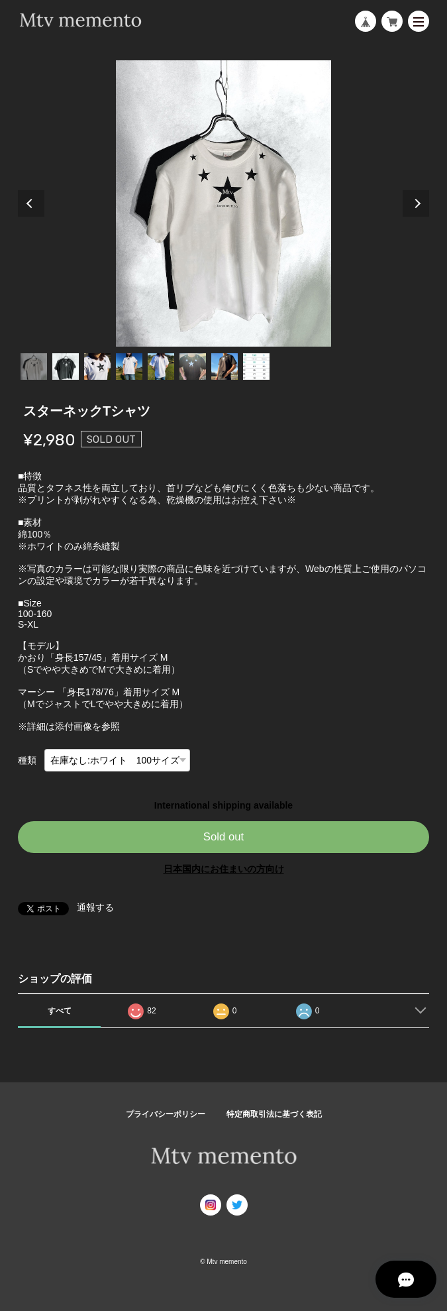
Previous (31, 203)
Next (416, 203)
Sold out (223, 836)
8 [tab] (256, 366)
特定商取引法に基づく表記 (274, 1114)
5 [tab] (161, 366)
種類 (27, 760)
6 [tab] (192, 366)
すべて (60, 1010)
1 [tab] (34, 366)
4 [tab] (129, 366)
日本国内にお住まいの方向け (224, 869)
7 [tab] (224, 366)
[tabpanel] (223, 203)
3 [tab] (97, 366)
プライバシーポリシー (165, 1114)
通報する (95, 907)
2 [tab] (65, 366)
